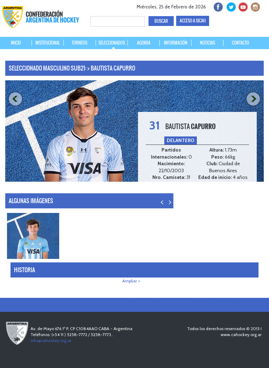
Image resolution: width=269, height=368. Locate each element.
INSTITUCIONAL (47, 43)
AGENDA (143, 43)
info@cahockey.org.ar (50, 340)
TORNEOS (79, 43)
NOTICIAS (207, 43)
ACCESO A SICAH (193, 21)
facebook (218, 6)
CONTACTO (240, 43)
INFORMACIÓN (175, 43)
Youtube (242, 6)
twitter (230, 6)
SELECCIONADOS (111, 43)
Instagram (254, 6)
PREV (14, 99)
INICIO (16, 43)
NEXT (254, 99)
